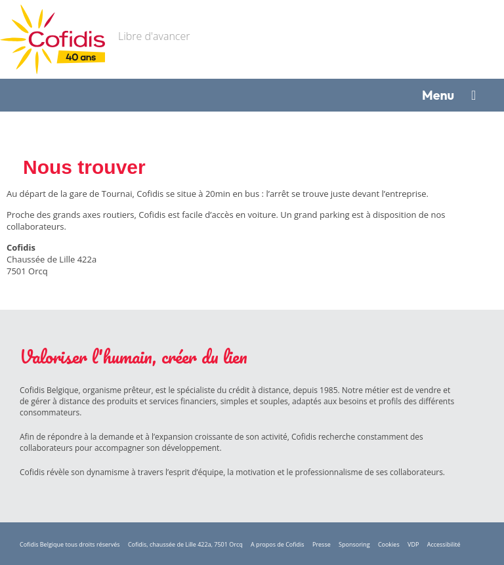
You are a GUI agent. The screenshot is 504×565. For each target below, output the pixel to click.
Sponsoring (354, 544)
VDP (413, 544)
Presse (321, 544)
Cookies (389, 544)
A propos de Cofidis (277, 544)
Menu (438, 95)
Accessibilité (444, 544)
